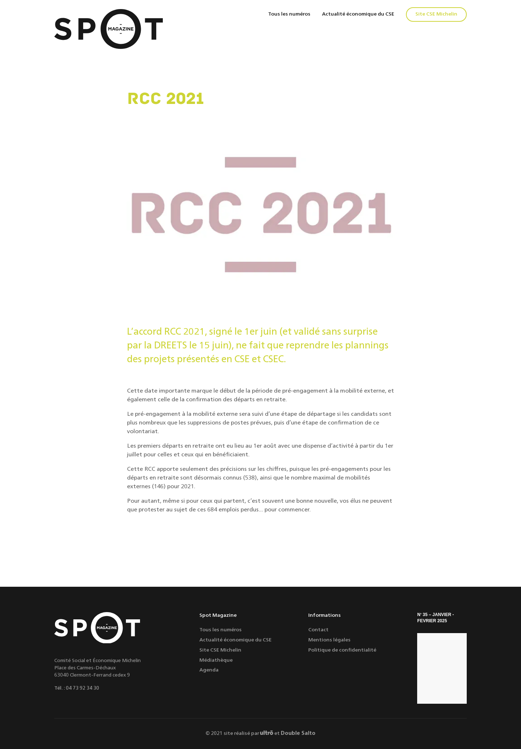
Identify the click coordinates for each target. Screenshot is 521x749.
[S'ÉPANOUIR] (442, 668)
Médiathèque (216, 660)
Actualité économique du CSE (358, 14)
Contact (318, 629)
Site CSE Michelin (436, 14)
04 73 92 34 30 (82, 688)
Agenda (209, 670)
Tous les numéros (289, 14)
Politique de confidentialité (342, 650)
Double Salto (298, 733)
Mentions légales (329, 640)
